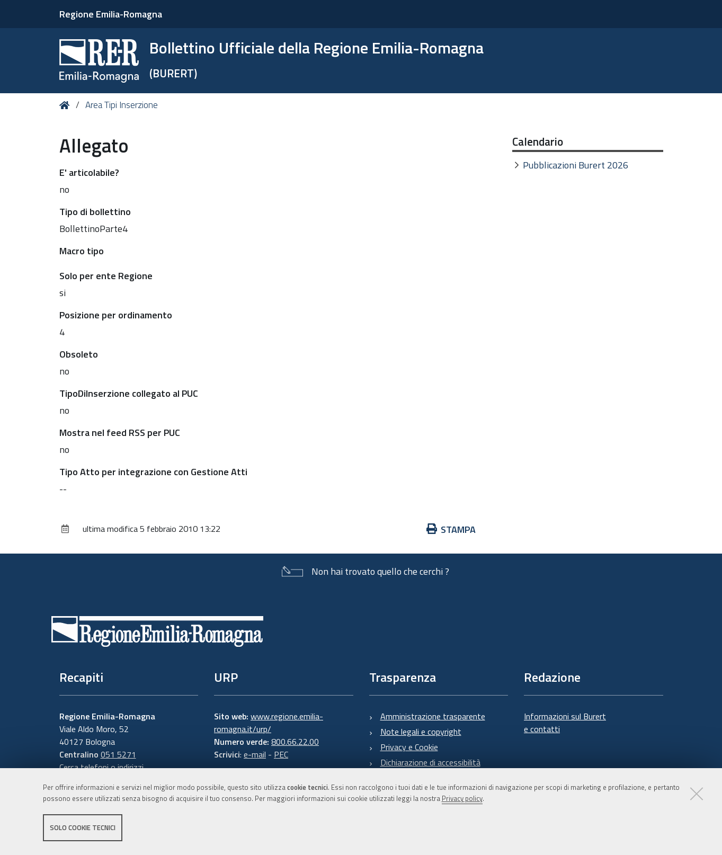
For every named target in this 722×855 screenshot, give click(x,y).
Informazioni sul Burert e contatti (565, 722)
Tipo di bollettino (95, 211)
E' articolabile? (89, 172)
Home (66, 105)
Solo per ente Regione (106, 276)
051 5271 (118, 754)
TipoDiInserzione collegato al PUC (128, 393)
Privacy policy (462, 798)
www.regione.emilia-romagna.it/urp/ (268, 722)
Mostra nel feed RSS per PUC (119, 432)
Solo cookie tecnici (82, 827)
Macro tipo (81, 251)
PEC (281, 754)
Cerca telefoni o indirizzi (101, 767)
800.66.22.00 (295, 741)
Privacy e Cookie (409, 747)
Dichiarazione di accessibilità (430, 762)
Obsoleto (78, 354)
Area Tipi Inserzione (121, 105)
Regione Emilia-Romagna (110, 14)
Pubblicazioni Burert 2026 (575, 165)
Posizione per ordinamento (115, 315)
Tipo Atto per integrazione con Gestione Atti (153, 472)
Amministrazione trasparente (432, 716)
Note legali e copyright (420, 731)
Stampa (451, 529)
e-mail (255, 754)
